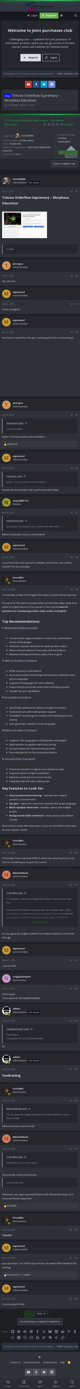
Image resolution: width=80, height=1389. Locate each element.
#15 (76, 1069)
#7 (76, 512)
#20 (76, 1298)
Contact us (15, 1362)
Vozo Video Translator (18, 697)
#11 (76, 884)
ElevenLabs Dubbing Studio (21, 627)
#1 (76, 191)
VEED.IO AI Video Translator (21, 660)
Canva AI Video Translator (20, 758)
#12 (76, 960)
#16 (76, 1100)
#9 (76, 589)
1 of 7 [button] (29, 1313)
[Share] (71, 191)
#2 (76, 275)
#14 (76, 1020)
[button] (61, 15)
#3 (76, 303)
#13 (76, 988)
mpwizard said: (15, 423)
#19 (76, 1257)
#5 (76, 415)
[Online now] (9, 582)
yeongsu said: (14, 476)
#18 (76, 1229)
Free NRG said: (15, 893)
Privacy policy (50, 1362)
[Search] (75, 15)
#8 (76, 557)
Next (41, 1313)
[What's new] (68, 15)
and (18, 1274)
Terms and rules (32, 1362)
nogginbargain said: (18, 1028)
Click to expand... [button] (40, 921)
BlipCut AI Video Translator (21, 730)
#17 (76, 1148)
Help (62, 1362)
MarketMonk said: (17, 1108)
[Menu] (5, 15)
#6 (76, 468)
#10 (76, 852)
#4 (76, 332)
